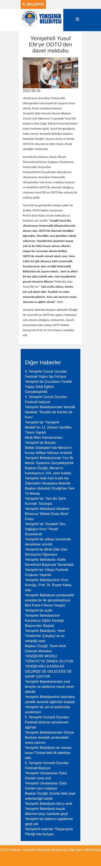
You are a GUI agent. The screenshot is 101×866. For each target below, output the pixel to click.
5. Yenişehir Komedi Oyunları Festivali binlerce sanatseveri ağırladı (47, 722)
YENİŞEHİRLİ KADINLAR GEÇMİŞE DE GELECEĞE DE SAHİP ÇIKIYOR (48, 671)
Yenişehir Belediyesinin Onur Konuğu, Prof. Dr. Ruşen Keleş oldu (48, 585)
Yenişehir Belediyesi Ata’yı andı (48, 803)
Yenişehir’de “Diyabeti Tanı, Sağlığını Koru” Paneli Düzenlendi (45, 529)
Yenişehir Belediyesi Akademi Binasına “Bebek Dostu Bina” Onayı (47, 514)
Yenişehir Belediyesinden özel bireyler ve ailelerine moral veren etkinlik (49, 687)
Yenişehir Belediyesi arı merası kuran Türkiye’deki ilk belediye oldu (48, 753)
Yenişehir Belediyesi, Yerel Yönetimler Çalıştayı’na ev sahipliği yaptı (45, 636)
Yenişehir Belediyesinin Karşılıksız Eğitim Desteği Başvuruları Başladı (44, 620)
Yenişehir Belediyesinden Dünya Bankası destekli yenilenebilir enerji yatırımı (49, 737)
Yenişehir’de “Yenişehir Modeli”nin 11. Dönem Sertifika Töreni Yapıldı (48, 427)
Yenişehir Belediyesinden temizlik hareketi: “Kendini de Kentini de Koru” (50, 412)
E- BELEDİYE (33, 4)
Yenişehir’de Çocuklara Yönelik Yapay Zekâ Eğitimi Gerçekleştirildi (48, 387)
